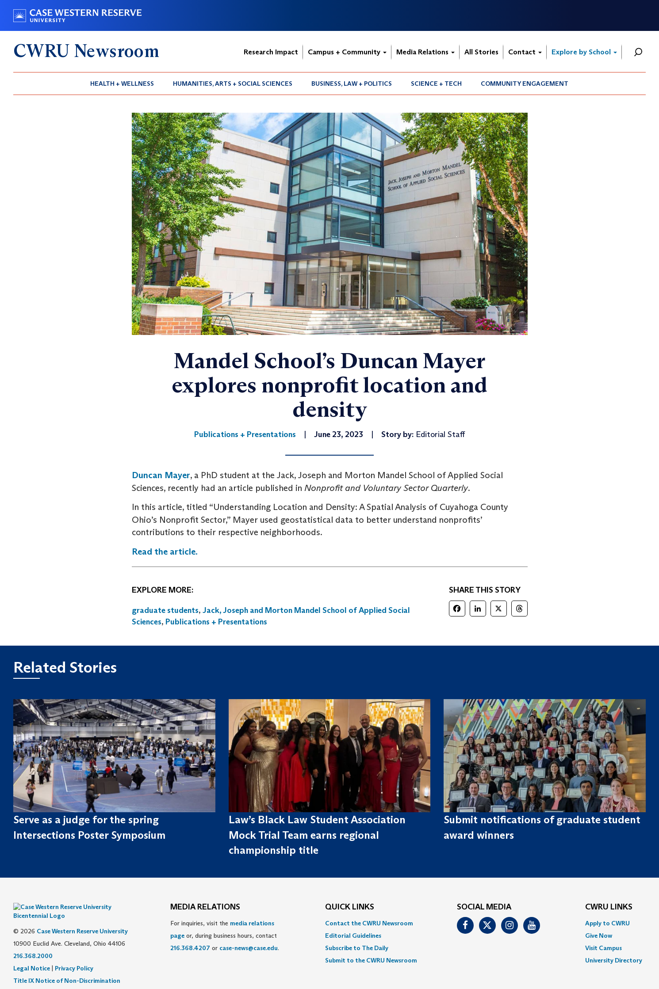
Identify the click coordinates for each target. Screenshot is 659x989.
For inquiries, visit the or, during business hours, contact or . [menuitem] (224, 935)
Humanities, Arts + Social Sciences (232, 83)
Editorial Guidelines (353, 936)
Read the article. (165, 551)
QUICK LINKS (349, 907)
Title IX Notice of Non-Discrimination (66, 967)
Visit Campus (603, 948)
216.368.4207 (190, 948)
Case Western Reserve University (82, 918)
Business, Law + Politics (351, 83)
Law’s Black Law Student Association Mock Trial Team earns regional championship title (317, 834)
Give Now (598, 936)
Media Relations (425, 52)
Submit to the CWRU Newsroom (371, 960)
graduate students (165, 610)
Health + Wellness (122, 83)
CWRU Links (608, 907)
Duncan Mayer (161, 475)
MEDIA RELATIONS (205, 907)
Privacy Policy (74, 955)
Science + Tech (436, 83)
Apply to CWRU (607, 923)
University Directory (613, 960)
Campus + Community (347, 52)
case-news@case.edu (248, 948)
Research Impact (271, 52)
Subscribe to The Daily (356, 948)
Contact (525, 52)
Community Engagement (524, 83)
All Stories (481, 52)
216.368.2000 (33, 943)
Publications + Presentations (216, 622)
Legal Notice (31, 955)
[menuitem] (122, 83)
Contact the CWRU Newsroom (369, 923)
